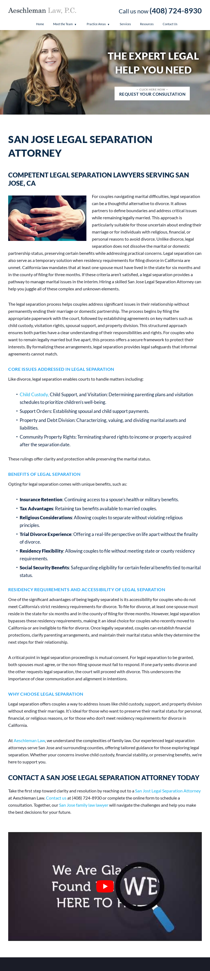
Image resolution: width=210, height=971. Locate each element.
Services (125, 24)
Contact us (56, 797)
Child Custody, (34, 394)
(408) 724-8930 (176, 10)
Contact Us (170, 24)
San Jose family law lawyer (83, 804)
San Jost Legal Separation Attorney (168, 790)
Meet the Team (63, 24)
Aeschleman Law (29, 740)
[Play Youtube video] (105, 886)
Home (40, 24)
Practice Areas (96, 24)
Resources (147, 24)
